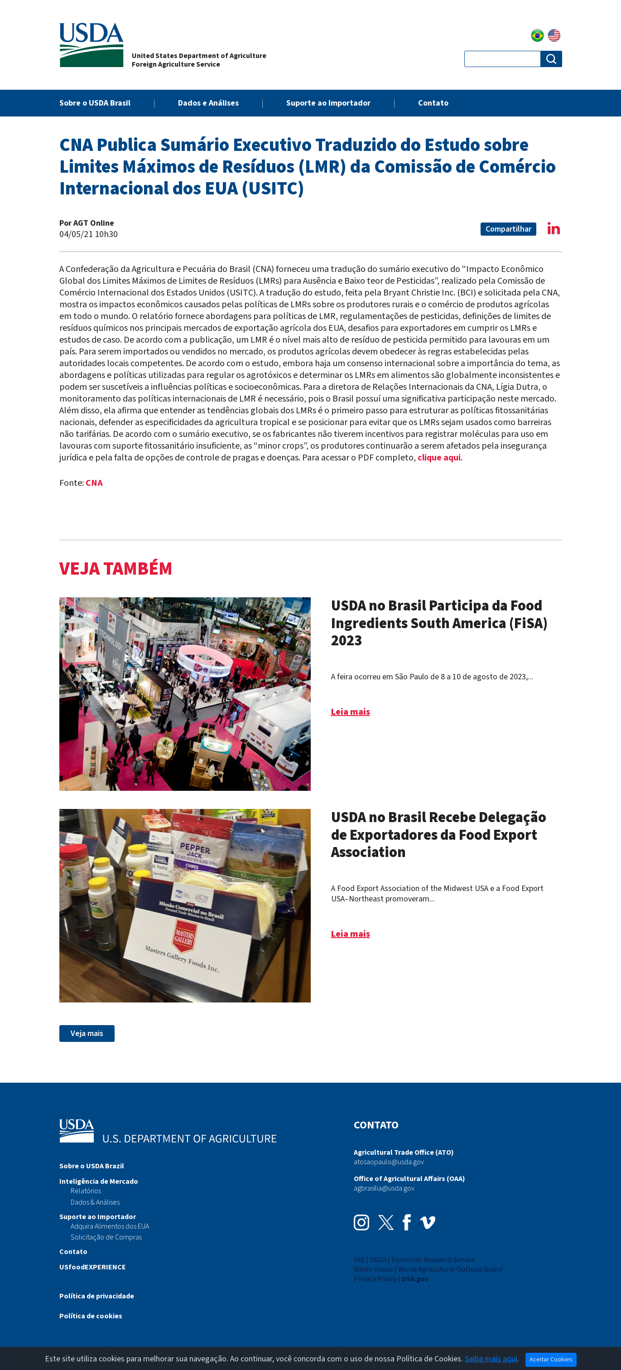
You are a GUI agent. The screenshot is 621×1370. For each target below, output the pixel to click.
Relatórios (86, 1191)
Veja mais (87, 1033)
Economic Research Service (433, 1260)
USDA (378, 1260)
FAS (359, 1260)
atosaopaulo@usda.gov (389, 1162)
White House (373, 1269)
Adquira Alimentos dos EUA (110, 1226)
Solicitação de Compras (106, 1237)
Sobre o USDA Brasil (94, 103)
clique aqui (439, 457)
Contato (433, 103)
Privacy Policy (375, 1279)
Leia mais (350, 712)
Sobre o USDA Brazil (91, 1166)
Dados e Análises (208, 103)
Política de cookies (90, 1316)
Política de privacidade (96, 1296)
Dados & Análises (95, 1202)
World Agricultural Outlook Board (450, 1269)
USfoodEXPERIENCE (92, 1267)
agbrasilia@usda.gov (384, 1188)
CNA (94, 483)
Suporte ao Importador (328, 103)
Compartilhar (508, 229)
